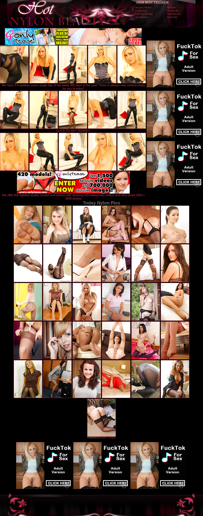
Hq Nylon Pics (173, 11)
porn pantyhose (141, 17)
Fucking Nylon (141, 11)
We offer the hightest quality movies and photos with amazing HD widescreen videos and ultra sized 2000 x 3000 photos (73, 195)
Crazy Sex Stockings (144, 14)
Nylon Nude (172, 17)
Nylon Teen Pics (174, 14)
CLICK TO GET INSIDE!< (73, 130)
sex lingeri (171, 8)
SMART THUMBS (108, 438)
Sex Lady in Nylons (143, 8)
